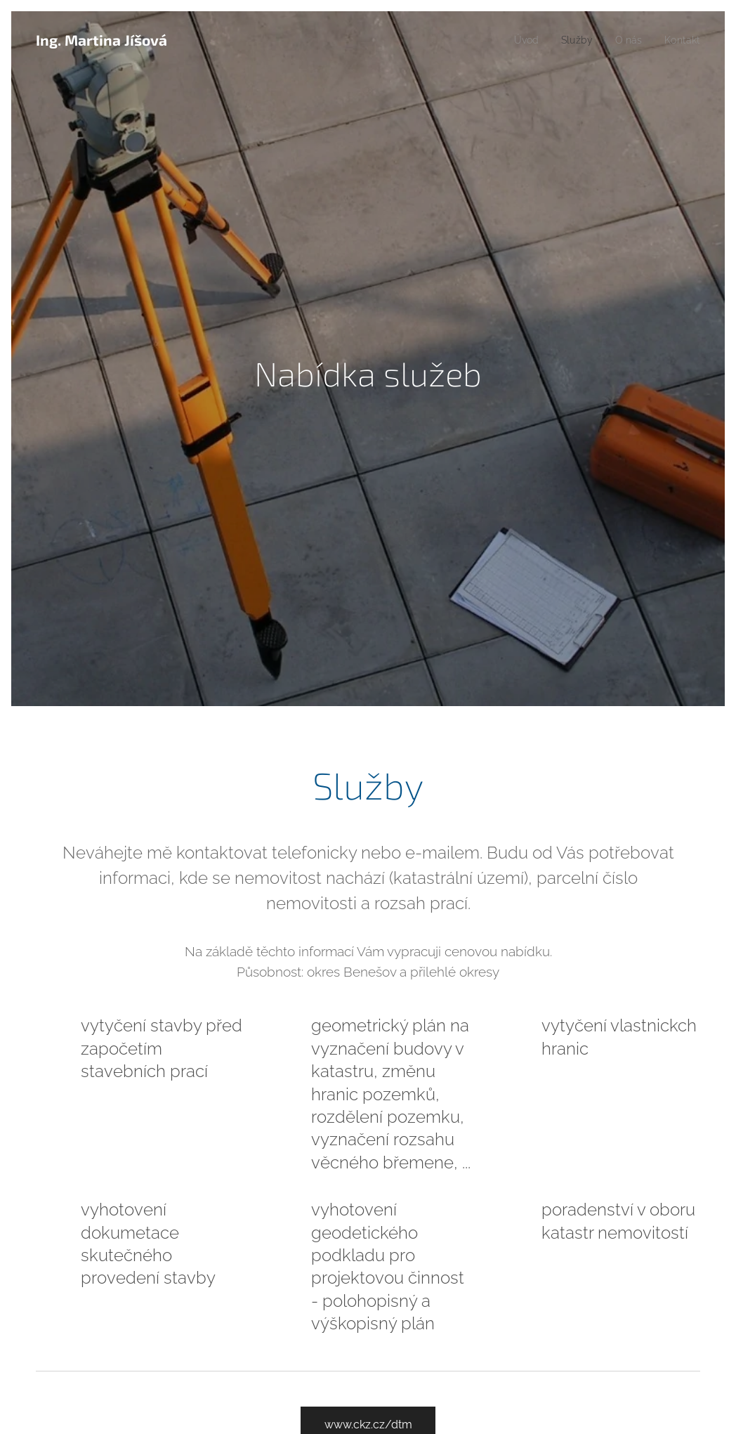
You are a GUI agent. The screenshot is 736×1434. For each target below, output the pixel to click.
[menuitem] (518, 40)
